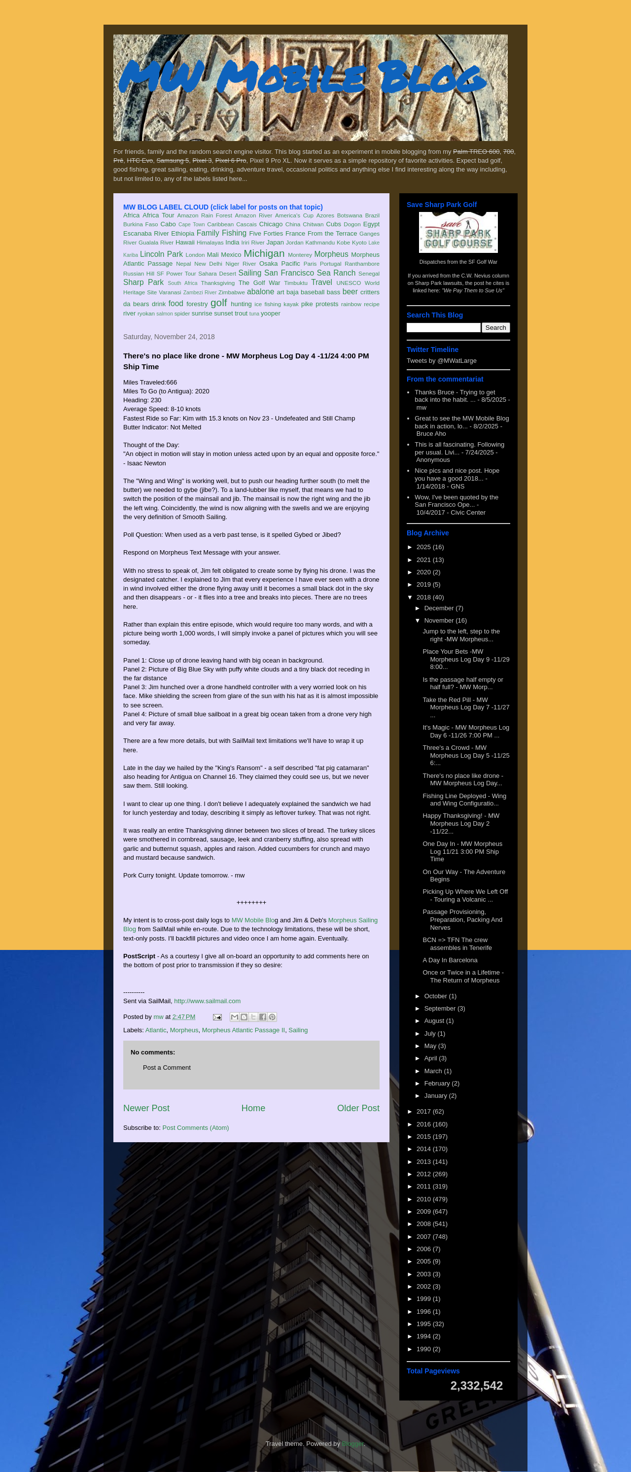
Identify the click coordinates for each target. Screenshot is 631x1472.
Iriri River (253, 242)
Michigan (264, 253)
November (440, 620)
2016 (425, 1124)
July (431, 1033)
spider (182, 313)
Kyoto (359, 242)
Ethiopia (182, 233)
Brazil (372, 215)
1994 (425, 1336)
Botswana (349, 215)
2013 (425, 1161)
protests (327, 304)
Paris (310, 263)
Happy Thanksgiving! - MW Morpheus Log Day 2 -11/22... (460, 823)
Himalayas (210, 242)
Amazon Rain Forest (204, 215)
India (232, 242)
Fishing (234, 233)
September (440, 1008)
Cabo (168, 224)
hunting (241, 304)
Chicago (271, 224)
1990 (425, 1349)
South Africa (182, 283)
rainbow (351, 304)
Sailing (250, 273)
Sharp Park (143, 282)
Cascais (246, 224)
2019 (425, 584)
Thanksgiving (218, 283)
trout (241, 313)
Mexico (231, 254)
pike (307, 304)
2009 (425, 1211)
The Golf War (259, 282)
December (440, 608)
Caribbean (220, 224)
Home (254, 1108)
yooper (270, 313)
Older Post (358, 1108)
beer (350, 291)
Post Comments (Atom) (196, 1127)
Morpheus (331, 254)
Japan (274, 242)
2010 (425, 1199)
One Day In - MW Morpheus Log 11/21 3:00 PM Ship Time (462, 851)
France (295, 233)
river (129, 313)
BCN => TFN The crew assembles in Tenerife (457, 943)
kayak (291, 304)
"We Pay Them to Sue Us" (473, 290)
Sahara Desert (217, 273)
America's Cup (294, 215)
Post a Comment (167, 1067)
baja (292, 292)
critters (370, 292)
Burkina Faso (140, 224)
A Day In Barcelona (449, 960)
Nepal (183, 263)
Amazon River (254, 215)
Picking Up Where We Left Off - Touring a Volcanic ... (465, 895)
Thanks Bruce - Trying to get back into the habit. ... (455, 396)
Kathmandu (320, 242)
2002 (425, 1286)
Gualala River (156, 242)
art (280, 292)
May (431, 1046)
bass (333, 292)
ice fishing (267, 304)
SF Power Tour (176, 273)
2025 (425, 547)
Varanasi (170, 292)
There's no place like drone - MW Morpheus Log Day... (462, 779)
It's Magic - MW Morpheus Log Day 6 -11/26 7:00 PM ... (465, 731)
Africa (131, 215)
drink (159, 304)
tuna (254, 313)
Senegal (369, 273)
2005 (425, 1261)
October (436, 996)
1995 (425, 1324)
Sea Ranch (336, 273)
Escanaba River (146, 233)
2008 (425, 1223)
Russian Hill (138, 273)
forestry (197, 304)
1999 (425, 1298)
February (438, 1083)
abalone (261, 291)
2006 (425, 1249)
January (436, 1095)
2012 (425, 1174)
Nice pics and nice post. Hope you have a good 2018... (457, 474)
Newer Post (146, 1108)
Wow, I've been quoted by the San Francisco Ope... (456, 501)
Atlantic (156, 1030)
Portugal (331, 263)
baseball (312, 292)
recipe (372, 304)
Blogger (353, 1443)
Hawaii (185, 242)
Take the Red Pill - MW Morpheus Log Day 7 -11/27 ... (465, 707)
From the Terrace (332, 233)
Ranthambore (362, 263)
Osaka (268, 263)
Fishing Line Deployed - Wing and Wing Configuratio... (464, 799)
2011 (425, 1186)
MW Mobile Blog (300, 75)
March (434, 1071)
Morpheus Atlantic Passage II (243, 1030)
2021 (425, 559)
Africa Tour (158, 215)
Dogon (352, 224)
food (176, 303)
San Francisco (289, 273)
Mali (213, 254)
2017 (425, 1111)
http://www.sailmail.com (207, 1001)
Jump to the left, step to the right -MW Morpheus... (461, 635)
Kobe (343, 242)
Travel (321, 282)
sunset (223, 313)
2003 (425, 1274)
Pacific (290, 263)
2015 (425, 1136)
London (195, 254)
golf (218, 302)
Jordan (295, 242)
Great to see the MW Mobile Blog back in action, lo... (462, 422)
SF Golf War (482, 262)
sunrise (202, 313)
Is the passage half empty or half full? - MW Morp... (462, 683)
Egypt (371, 224)
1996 (425, 1311)
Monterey (300, 254)
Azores (325, 215)
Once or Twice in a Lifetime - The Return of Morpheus (463, 976)
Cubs (333, 224)
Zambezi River (200, 292)
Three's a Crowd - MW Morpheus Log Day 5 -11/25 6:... (465, 755)
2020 (425, 572)
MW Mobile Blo (253, 920)
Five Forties (266, 233)
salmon (164, 313)
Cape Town (191, 224)
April (431, 1058)
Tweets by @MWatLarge (442, 360)
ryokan (146, 313)
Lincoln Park (161, 254)
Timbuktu (296, 283)
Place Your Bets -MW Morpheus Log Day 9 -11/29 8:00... (465, 659)
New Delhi (208, 263)
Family (208, 233)
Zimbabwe (231, 292)
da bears (136, 304)
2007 (425, 1236)
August (435, 1020)
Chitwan (313, 224)
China (293, 224)
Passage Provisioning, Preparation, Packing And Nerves (462, 919)
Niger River (241, 263)
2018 (425, 597)
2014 (425, 1149)
